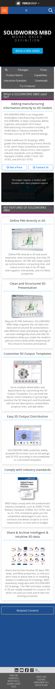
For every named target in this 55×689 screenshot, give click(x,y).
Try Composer (27, 86)
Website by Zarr (41, 685)
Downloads (41, 80)
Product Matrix (14, 75)
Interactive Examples (15, 80)
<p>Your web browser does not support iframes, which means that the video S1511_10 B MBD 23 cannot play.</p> (27, 187)
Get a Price (16, 167)
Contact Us (42, 167)
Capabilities (40, 75)
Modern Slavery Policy (13, 685)
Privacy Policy (13, 681)
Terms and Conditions (13, 677)
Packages (23, 69)
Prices (43, 69)
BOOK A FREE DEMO (28, 51)
